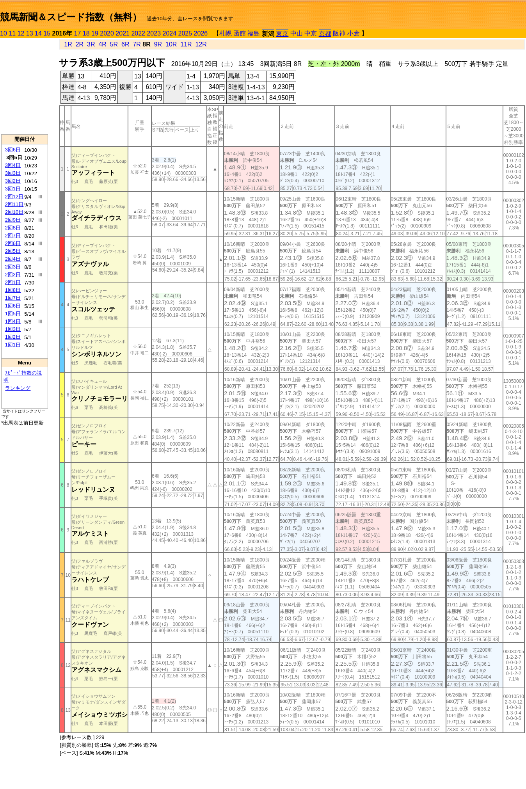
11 (12, 33)
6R (125, 44)
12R (201, 44)
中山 (296, 33)
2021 (123, 33)
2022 (138, 33)
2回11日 (14, 204)
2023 (154, 33)
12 (21, 33)
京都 (325, 33)
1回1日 (13, 345)
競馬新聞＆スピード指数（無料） (71, 17)
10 (3, 33)
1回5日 (13, 313)
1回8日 (13, 290)
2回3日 (13, 267)
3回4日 (13, 165)
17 (77, 33)
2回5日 (13, 251)
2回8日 (13, 228)
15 (46, 33)
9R (158, 44)
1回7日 (13, 298)
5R (114, 44)
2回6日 (13, 243)
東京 (282, 33)
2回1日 (13, 282)
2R (80, 44)
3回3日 (13, 173)
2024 (169, 33)
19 (94, 33)
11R (186, 44)
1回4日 (13, 321)
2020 (107, 33)
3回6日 (13, 150)
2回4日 (13, 259)
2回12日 (14, 196)
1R (68, 44)
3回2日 (13, 181)
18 (86, 33)
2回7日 (13, 235)
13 (29, 33)
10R (171, 44)
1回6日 (13, 306)
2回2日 (13, 274)
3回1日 (13, 189)
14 (38, 33)
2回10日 (14, 212)
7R (136, 44)
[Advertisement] (24, 86)
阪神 (339, 33)
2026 (201, 33)
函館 (239, 33)
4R (102, 44)
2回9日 (13, 220)
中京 (310, 33)
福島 (253, 33)
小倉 (353, 33)
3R (91, 44)
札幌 (225, 33)
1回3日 (13, 329)
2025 (185, 33)
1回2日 (13, 337)
